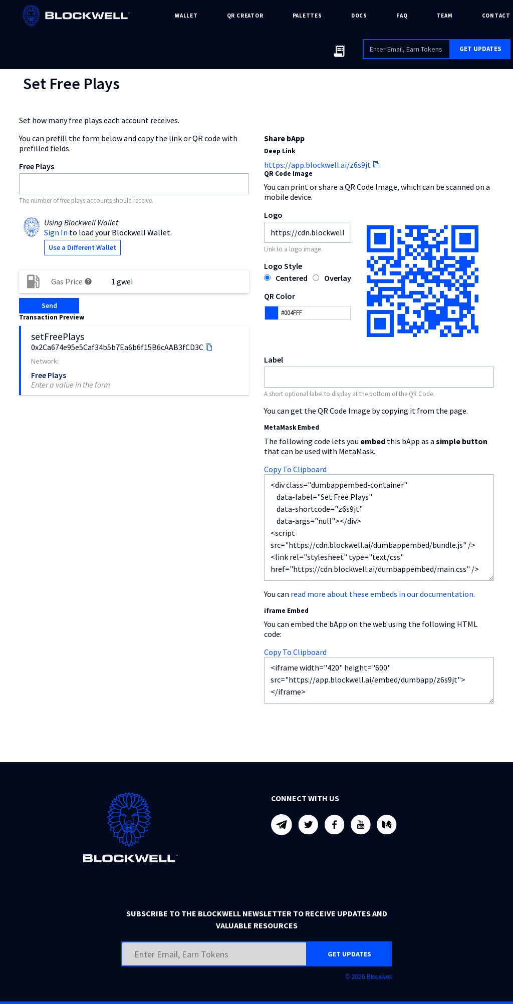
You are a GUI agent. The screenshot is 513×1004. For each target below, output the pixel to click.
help (88, 281)
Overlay (337, 278)
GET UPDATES (480, 49)
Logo (273, 215)
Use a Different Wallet (82, 247)
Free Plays (36, 166)
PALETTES (307, 15)
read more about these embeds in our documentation (382, 594)
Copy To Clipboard (295, 469)
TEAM (444, 15)
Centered (292, 278)
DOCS (359, 15)
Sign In (56, 232)
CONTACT (496, 15)
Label (273, 360)
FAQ (401, 15)
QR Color (279, 296)
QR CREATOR (245, 15)
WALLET (186, 15)
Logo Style (283, 266)
